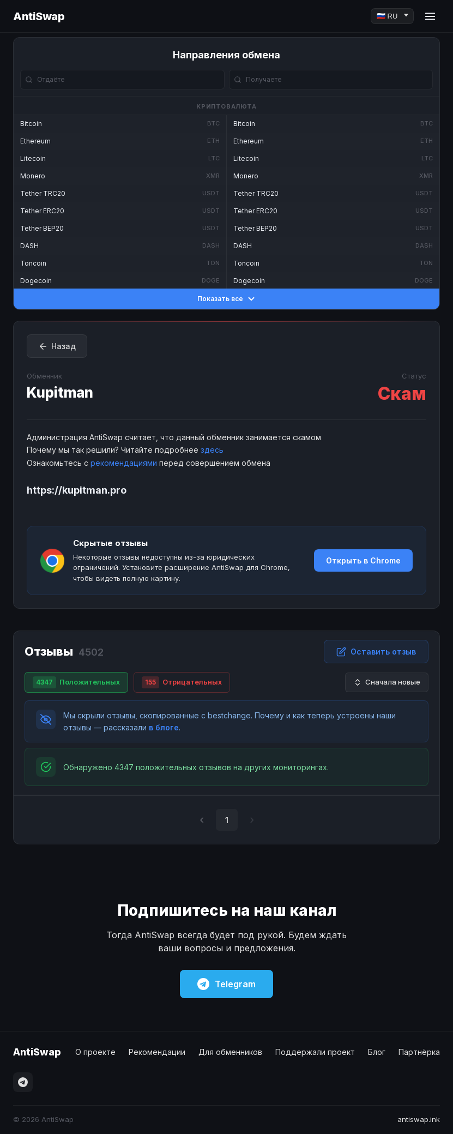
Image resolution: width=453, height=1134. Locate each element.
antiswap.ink (418, 1119)
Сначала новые (386, 682)
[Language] (392, 16)
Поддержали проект (315, 1052)
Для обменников (230, 1052)
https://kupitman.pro (76, 490)
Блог (376, 1052)
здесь (212, 449)
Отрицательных (182, 682)
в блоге (164, 727)
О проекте (95, 1052)
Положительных (76, 682)
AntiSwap (38, 16)
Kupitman (60, 392)
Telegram (226, 984)
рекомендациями (123, 462)
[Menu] (430, 16)
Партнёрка (419, 1052)
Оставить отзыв (376, 652)
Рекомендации (157, 1052)
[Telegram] (23, 1082)
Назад (57, 346)
